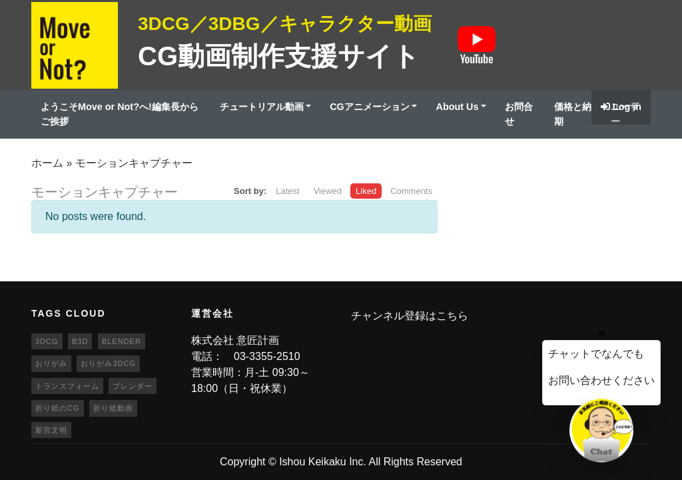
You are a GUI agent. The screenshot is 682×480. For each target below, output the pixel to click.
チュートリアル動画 (262, 106)
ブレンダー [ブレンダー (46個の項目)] (133, 386)
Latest (287, 191)
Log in (621, 106)
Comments (411, 191)
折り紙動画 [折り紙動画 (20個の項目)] (113, 408)
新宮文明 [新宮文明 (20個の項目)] (51, 430)
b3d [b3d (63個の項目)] (80, 341)
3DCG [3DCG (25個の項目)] (47, 341)
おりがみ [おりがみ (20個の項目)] (51, 363)
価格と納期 (572, 114)
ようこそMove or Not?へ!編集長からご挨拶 (119, 114)
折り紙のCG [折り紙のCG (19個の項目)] (57, 408)
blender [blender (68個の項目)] (121, 341)
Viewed (328, 191)
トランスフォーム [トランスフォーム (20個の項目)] (67, 386)
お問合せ (519, 114)
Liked (366, 191)
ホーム (47, 163)
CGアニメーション (370, 106)
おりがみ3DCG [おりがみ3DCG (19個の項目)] (108, 363)
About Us (457, 106)
